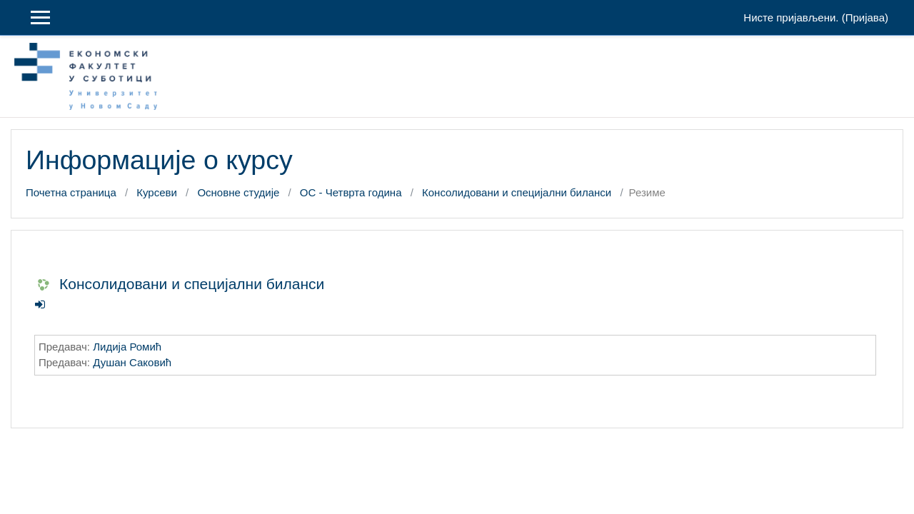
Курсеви (156, 192)
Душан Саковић (132, 362)
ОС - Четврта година (351, 192)
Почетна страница (71, 192)
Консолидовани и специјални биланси (516, 192)
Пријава (865, 17)
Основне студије (238, 192)
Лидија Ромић (127, 347)
